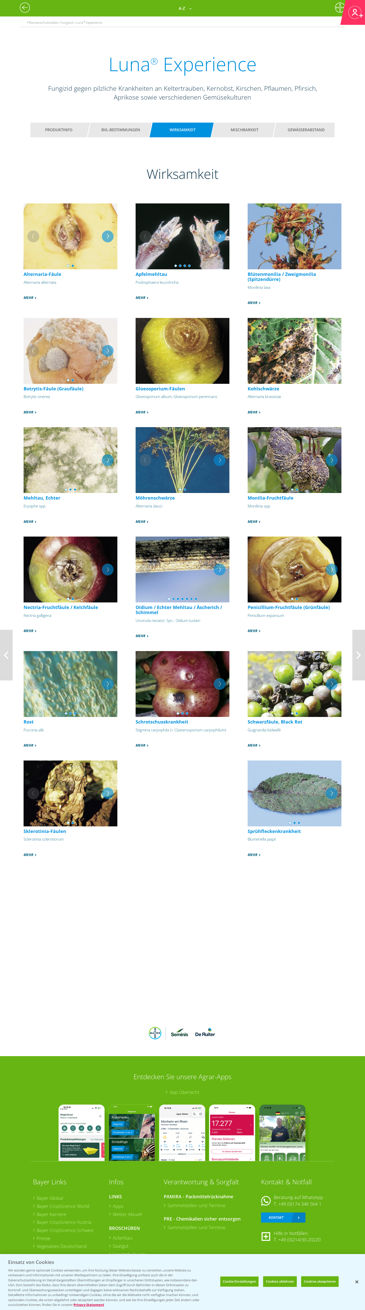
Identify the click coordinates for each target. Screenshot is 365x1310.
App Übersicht (184, 1092)
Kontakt (276, 1217)
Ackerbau (123, 1238)
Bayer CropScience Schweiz (65, 1230)
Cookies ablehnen (280, 1281)
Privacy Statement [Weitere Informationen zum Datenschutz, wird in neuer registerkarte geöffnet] (89, 1304)
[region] (182, 1282)
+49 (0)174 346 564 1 (299, 1204)
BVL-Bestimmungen (120, 129)
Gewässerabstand (306, 129)
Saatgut (121, 1246)
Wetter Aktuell (127, 1214)
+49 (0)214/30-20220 (299, 1240)
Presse (43, 1238)
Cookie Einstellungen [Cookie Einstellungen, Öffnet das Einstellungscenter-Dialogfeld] (239, 1281)
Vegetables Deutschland (62, 1246)
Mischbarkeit (244, 129)
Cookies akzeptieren (320, 1281)
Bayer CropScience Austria (64, 1222)
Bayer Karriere (51, 1214)
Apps (118, 1206)
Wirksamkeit (182, 129)
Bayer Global (50, 1198)
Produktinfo (58, 129)
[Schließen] (356, 1281)
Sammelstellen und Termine (197, 1205)
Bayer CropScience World (63, 1206)
